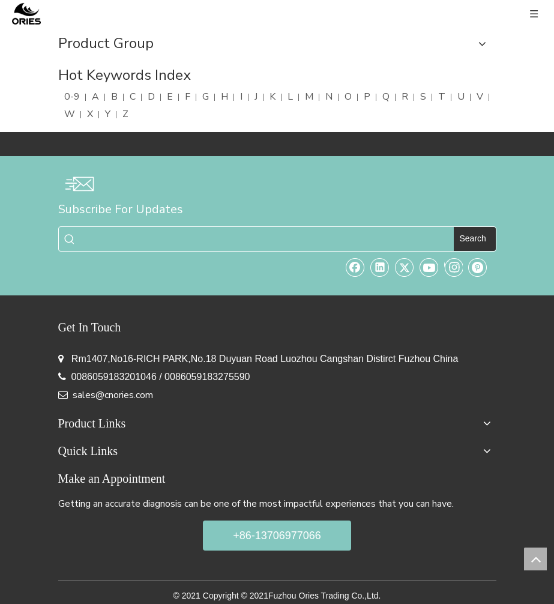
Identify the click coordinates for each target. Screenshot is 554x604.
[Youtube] (429, 267)
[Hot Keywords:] (475, 239)
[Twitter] (404, 267)
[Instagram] (453, 267)
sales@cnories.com (113, 395)
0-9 (72, 96)
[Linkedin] (380, 267)
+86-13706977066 (277, 536)
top (535, 559)
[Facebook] (355, 267)
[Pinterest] (477, 267)
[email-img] (79, 184)
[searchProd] (267, 239)
